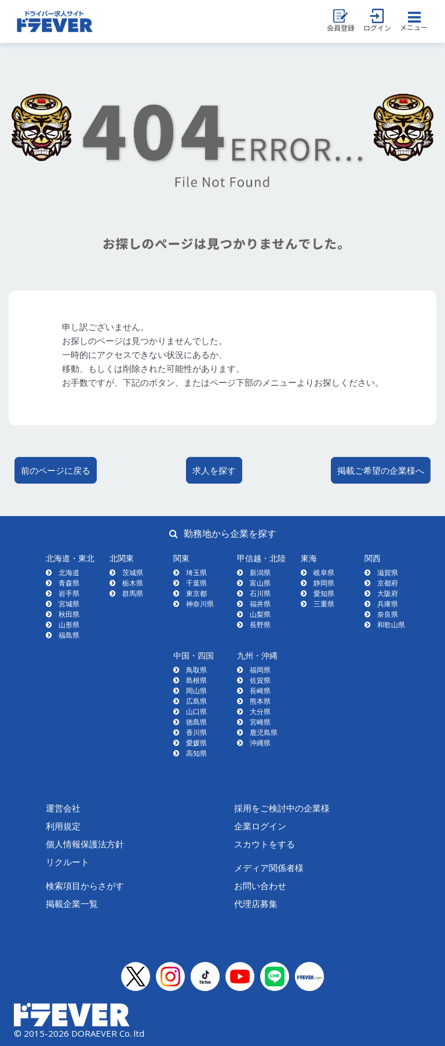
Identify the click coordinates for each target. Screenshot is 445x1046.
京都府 (387, 583)
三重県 (323, 604)
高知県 (196, 753)
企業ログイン (260, 826)
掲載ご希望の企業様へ (380, 470)
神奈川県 (200, 604)
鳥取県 (196, 670)
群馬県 (132, 593)
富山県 (260, 583)
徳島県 (196, 722)
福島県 (69, 635)
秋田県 (69, 614)
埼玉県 (196, 572)
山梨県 (260, 614)
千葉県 (196, 583)
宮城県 (69, 604)
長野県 (260, 625)
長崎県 (260, 691)
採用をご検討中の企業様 (282, 808)
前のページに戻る (55, 470)
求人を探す (214, 470)
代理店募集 (256, 903)
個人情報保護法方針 (85, 844)
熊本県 (260, 701)
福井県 (260, 604)
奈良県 (387, 614)
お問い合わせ (260, 885)
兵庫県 (387, 604)
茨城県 (132, 572)
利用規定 (63, 826)
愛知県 (323, 593)
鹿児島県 (264, 732)
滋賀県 (387, 572)
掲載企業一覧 (72, 903)
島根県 (196, 680)
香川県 (196, 732)
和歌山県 (391, 625)
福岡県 (260, 670)
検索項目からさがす (85, 885)
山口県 (196, 711)
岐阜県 (323, 572)
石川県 (260, 593)
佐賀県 (260, 680)
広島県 (196, 701)
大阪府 (387, 593)
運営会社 (63, 808)
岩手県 (69, 593)
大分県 (260, 711)
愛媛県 (196, 743)
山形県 (69, 625)
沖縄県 (260, 743)
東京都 (196, 593)
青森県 (69, 583)
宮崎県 (260, 722)
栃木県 (132, 583)
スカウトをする (264, 844)
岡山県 (196, 691)
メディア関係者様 (269, 867)
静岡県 (323, 583)
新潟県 (260, 572)
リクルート (67, 862)
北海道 (69, 572)
